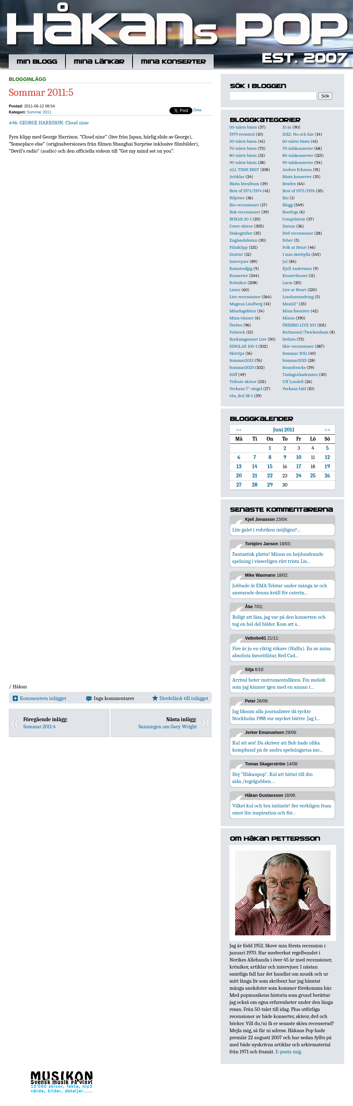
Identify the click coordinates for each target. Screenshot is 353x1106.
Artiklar (236, 176)
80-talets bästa (243, 155)
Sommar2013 (241, 360)
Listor (234, 289)
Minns (288, 317)
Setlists (288, 339)
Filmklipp (238, 247)
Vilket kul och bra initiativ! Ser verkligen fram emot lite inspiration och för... (281, 809)
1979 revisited (242, 134)
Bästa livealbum (244, 183)
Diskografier (240, 233)
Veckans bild (294, 388)
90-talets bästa (243, 162)
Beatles (289, 183)
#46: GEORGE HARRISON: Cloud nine (49, 122)
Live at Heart (294, 289)
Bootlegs (290, 211)
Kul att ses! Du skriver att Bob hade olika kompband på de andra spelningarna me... (277, 746)
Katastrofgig (240, 268)
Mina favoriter (296, 310)
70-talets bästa (243, 148)
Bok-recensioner (244, 211)
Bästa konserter (297, 176)
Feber (287, 240)
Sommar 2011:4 (39, 726)
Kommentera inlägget (39, 698)
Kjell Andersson (297, 268)
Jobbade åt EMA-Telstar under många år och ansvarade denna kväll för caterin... (279, 589)
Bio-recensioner (244, 204)
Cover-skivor (241, 226)
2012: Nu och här (298, 134)
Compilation (293, 219)
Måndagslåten (242, 310)
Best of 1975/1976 (298, 190)
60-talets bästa (296, 141)
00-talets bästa (243, 127)
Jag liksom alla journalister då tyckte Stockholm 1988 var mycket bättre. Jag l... (275, 715)
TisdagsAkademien (300, 374)
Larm (287, 282)
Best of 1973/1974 (245, 190)
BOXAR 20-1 (240, 219)
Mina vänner (241, 317)
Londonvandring (297, 296)
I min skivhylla (296, 254)
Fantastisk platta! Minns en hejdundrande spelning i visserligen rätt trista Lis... (277, 557)
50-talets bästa (243, 141)
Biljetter (237, 197)
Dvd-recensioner (297, 233)
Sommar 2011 (39, 112)
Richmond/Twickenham (305, 332)
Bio (285, 197)
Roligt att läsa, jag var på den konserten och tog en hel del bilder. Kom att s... (278, 620)
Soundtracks (294, 367)
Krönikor (237, 282)
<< (239, 429)
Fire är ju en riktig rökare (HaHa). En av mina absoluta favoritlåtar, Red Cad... (281, 652)
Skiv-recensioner (297, 346)
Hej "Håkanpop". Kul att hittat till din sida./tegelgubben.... (272, 777)
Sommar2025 (241, 367)
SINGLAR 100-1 (243, 346)
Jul (285, 261)
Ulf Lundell (293, 381)
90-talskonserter (297, 162)
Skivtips (236, 353)
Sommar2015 (294, 360)
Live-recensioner (245, 296)
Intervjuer (239, 261)
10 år (287, 127)
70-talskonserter (297, 148)
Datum (288, 226)
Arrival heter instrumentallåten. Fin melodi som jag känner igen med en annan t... (278, 683)
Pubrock (237, 332)
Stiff (233, 374)
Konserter (238, 275)
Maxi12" (290, 303)
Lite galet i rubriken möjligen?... (266, 529)
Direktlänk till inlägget (180, 698)
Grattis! (236, 254)
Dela (197, 110)
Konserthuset (294, 275)
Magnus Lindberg (246, 303)
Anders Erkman (297, 169)
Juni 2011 (284, 429)
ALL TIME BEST (244, 169)
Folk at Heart (294, 247)
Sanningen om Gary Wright (168, 726)
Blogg (287, 204)
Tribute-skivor (242, 381)
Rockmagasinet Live (248, 339)
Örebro (235, 325)
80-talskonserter (297, 155)
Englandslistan (243, 240)
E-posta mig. (288, 1051)
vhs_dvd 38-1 (241, 395)
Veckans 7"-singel (245, 388)
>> (327, 429)
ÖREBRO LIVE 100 (299, 325)
